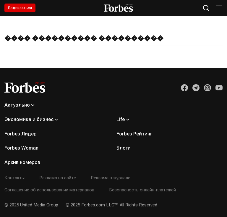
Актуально (17, 105)
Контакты (14, 177)
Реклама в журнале (110, 177)
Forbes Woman (21, 148)
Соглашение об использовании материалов (49, 190)
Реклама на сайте (57, 177)
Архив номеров (22, 162)
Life (120, 119)
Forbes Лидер (20, 134)
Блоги (123, 148)
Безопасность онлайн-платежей (142, 190)
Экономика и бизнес (28, 119)
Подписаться (20, 8)
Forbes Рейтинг (134, 134)
